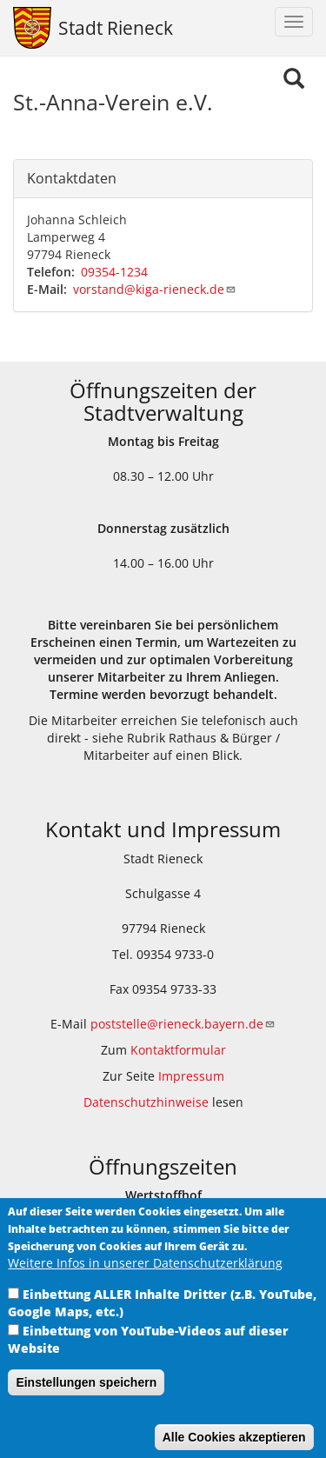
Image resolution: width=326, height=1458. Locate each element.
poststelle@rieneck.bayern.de (183, 1023)
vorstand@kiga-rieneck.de (154, 289)
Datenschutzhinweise (146, 1102)
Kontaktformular (178, 1050)
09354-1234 (114, 271)
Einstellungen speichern (86, 1403)
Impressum (191, 1076)
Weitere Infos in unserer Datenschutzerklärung (145, 1283)
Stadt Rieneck (115, 28)
